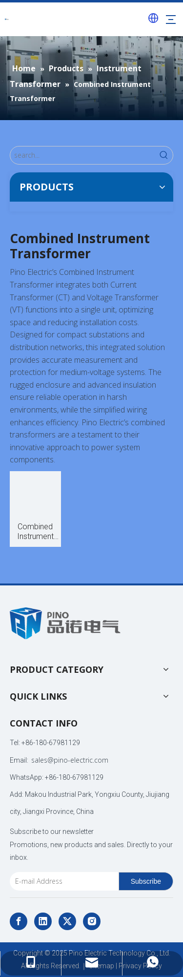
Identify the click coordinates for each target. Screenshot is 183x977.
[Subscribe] (146, 881)
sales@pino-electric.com (69, 760)
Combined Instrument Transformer (35, 531)
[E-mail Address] (62, 881)
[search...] (82, 155)
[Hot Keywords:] (164, 155)
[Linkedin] (43, 921)
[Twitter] (67, 921)
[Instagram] (92, 921)
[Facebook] (18, 921)
